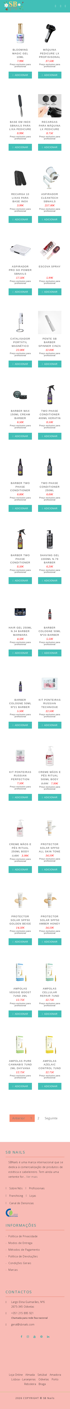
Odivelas (44, 1379)
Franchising (16, 1195)
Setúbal (43, 1374)
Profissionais (37, 1188)
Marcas (12, 1270)
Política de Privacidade (22, 1236)
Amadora (55, 1374)
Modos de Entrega (19, 1243)
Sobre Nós (16, 1188)
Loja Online (16, 1374)
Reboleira (30, 1384)
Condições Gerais (18, 1263)
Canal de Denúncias (21, 1203)
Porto (55, 1379)
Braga (42, 1384)
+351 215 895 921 (22, 1313)
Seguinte (51, 1118)
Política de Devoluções (22, 1256)
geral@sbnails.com (22, 1324)
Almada (30, 1374)
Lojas (32, 1195)
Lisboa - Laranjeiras (23, 1379)
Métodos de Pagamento (23, 1249)
